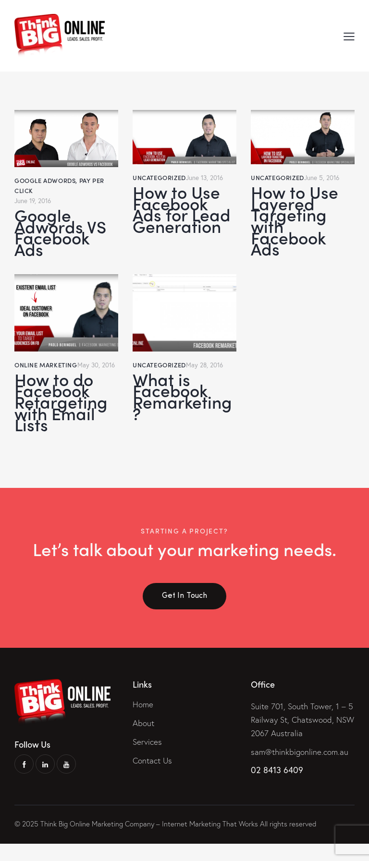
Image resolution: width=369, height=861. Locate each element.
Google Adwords (44, 180)
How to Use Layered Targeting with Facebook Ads (296, 225)
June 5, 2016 (322, 177)
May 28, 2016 (205, 373)
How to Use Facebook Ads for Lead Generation (183, 212)
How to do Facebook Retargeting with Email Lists (62, 415)
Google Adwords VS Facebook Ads (61, 235)
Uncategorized (159, 177)
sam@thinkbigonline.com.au (299, 769)
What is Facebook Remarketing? (184, 409)
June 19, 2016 (33, 200)
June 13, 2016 (205, 177)
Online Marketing (45, 373)
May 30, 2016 (96, 373)
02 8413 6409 (277, 787)
